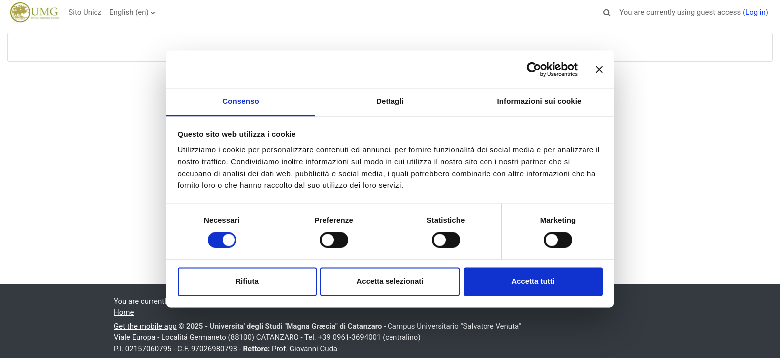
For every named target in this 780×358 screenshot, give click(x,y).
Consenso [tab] (240, 101)
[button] (606, 12)
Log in (755, 12)
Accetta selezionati (389, 281)
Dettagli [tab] (390, 101)
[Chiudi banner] (599, 69)
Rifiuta (247, 281)
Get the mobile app (145, 326)
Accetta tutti (533, 281)
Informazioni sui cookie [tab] (539, 101)
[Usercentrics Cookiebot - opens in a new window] (534, 69)
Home (124, 312)
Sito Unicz (84, 12)
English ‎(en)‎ (129, 12)
